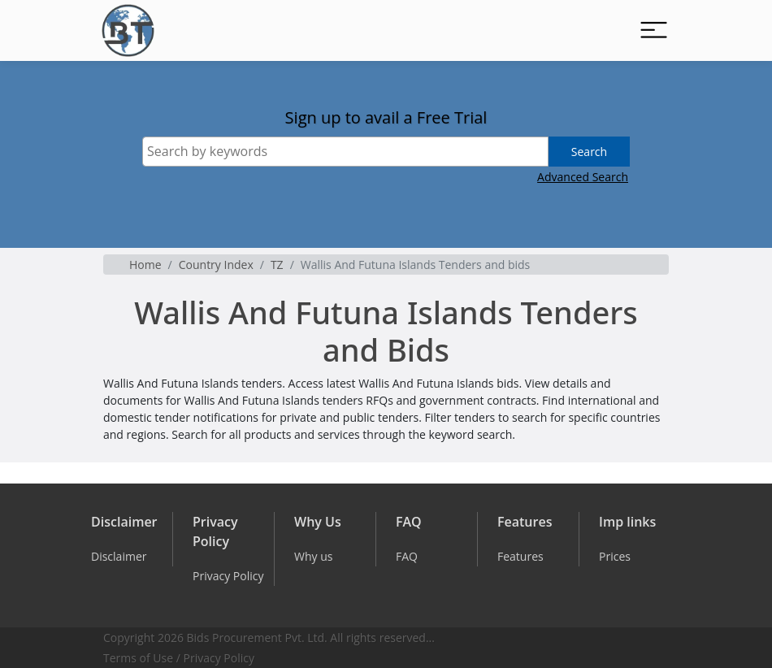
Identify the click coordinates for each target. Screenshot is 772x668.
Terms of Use (138, 658)
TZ (277, 264)
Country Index (216, 264)
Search (589, 151)
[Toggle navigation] (654, 30)
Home (145, 264)
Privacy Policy (219, 658)
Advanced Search (582, 176)
